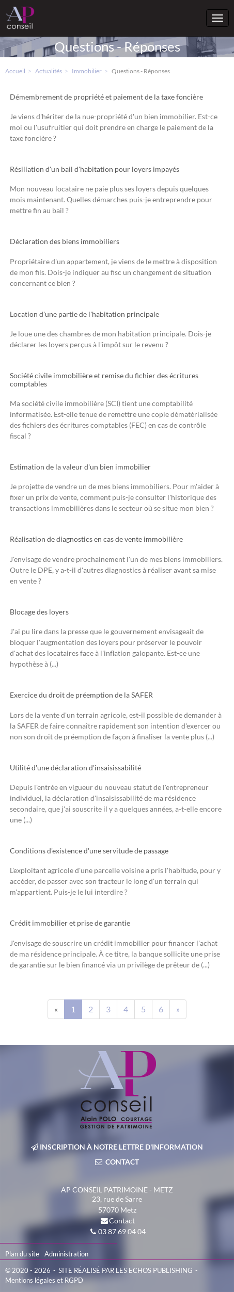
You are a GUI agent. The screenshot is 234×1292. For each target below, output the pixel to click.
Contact (122, 1220)
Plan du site (22, 1254)
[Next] (177, 1009)
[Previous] (56, 1009)
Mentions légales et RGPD (44, 1280)
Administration (66, 1254)
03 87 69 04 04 (122, 1231)
